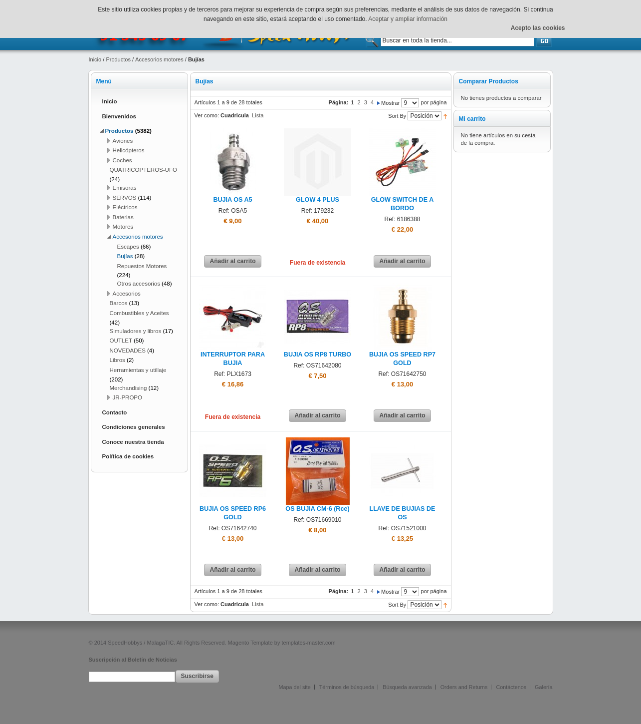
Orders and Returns (464, 687)
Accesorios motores (159, 59)
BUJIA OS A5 (232, 199)
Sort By (397, 116)
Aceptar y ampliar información (407, 18)
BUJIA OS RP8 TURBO (317, 354)
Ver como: (207, 115)
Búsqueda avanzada (407, 687)
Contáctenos (511, 687)
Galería (543, 687)
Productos (118, 59)
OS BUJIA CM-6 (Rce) (317, 508)
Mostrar (390, 103)
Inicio (95, 59)
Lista (257, 115)
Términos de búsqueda (346, 687)
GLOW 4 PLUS (317, 199)
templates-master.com (309, 643)
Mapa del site (295, 687)
